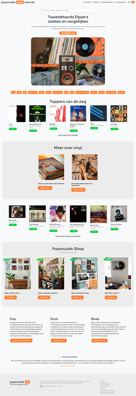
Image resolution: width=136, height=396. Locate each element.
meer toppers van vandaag (68, 135)
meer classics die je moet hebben (68, 236)
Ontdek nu (68, 33)
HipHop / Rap (57, 92)
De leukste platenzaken (107, 392)
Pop (13, 92)
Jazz (72, 92)
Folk (66, 92)
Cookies (102, 388)
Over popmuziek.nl (107, 2)
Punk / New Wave (82, 92)
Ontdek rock (58, 340)
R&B (25, 92)
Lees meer (45, 188)
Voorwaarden (121, 2)
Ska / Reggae (111, 92)
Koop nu (11, 297)
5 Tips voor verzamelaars (107, 390)
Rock (19, 92)
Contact (96, 2)
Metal (41, 92)
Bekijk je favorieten (68, 366)
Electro (93, 92)
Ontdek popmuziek (21, 340)
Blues (48, 92)
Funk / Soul (33, 92)
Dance (101, 92)
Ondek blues (99, 340)
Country (121, 92)
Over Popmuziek (105, 384)
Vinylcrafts (73, 252)
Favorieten (87, 2)
